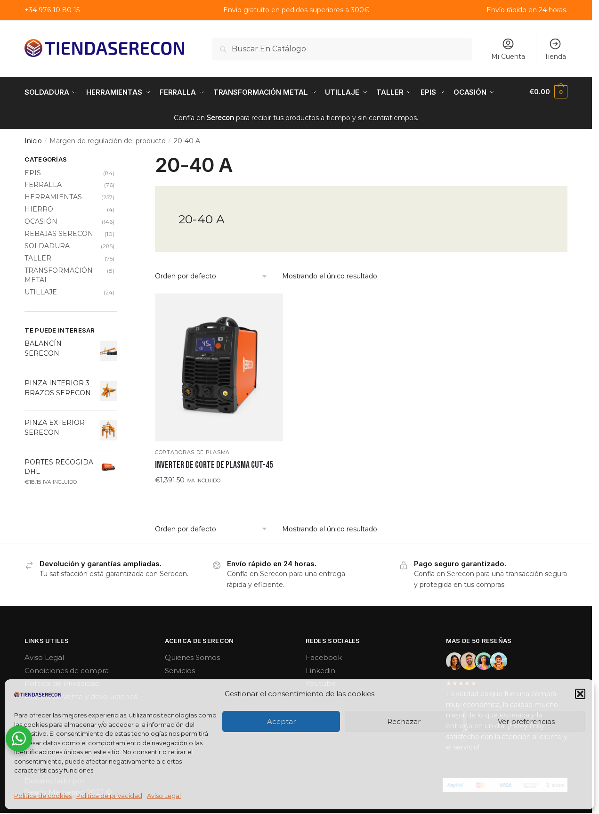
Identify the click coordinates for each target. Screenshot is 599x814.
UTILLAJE (40, 291)
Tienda (555, 49)
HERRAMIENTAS (53, 196)
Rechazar (404, 721)
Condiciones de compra (66, 669)
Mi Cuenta (508, 49)
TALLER (37, 256)
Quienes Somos (192, 656)
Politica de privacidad (109, 795)
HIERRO (38, 208)
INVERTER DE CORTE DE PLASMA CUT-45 (214, 464)
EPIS (32, 171)
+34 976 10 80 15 (52, 10)
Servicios (180, 669)
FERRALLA (43, 183)
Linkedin (320, 669)
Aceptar (281, 721)
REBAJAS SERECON (58, 232)
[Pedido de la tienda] (211, 275)
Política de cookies (43, 795)
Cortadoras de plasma (192, 451)
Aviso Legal (164, 795)
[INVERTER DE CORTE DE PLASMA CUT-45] (219, 366)
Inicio (33, 140)
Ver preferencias (526, 721)
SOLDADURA (47, 245)
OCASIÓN (40, 220)
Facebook (324, 656)
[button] (580, 694)
